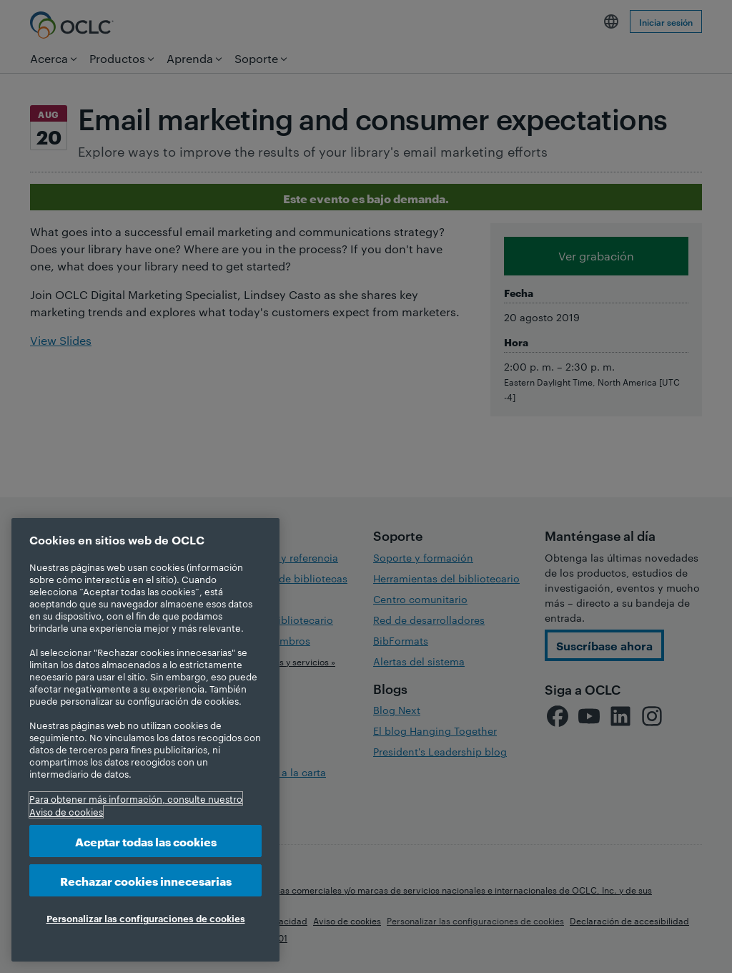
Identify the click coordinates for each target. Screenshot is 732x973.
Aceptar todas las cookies (146, 841)
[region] (145, 740)
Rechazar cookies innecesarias (146, 880)
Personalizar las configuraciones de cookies (145, 917)
